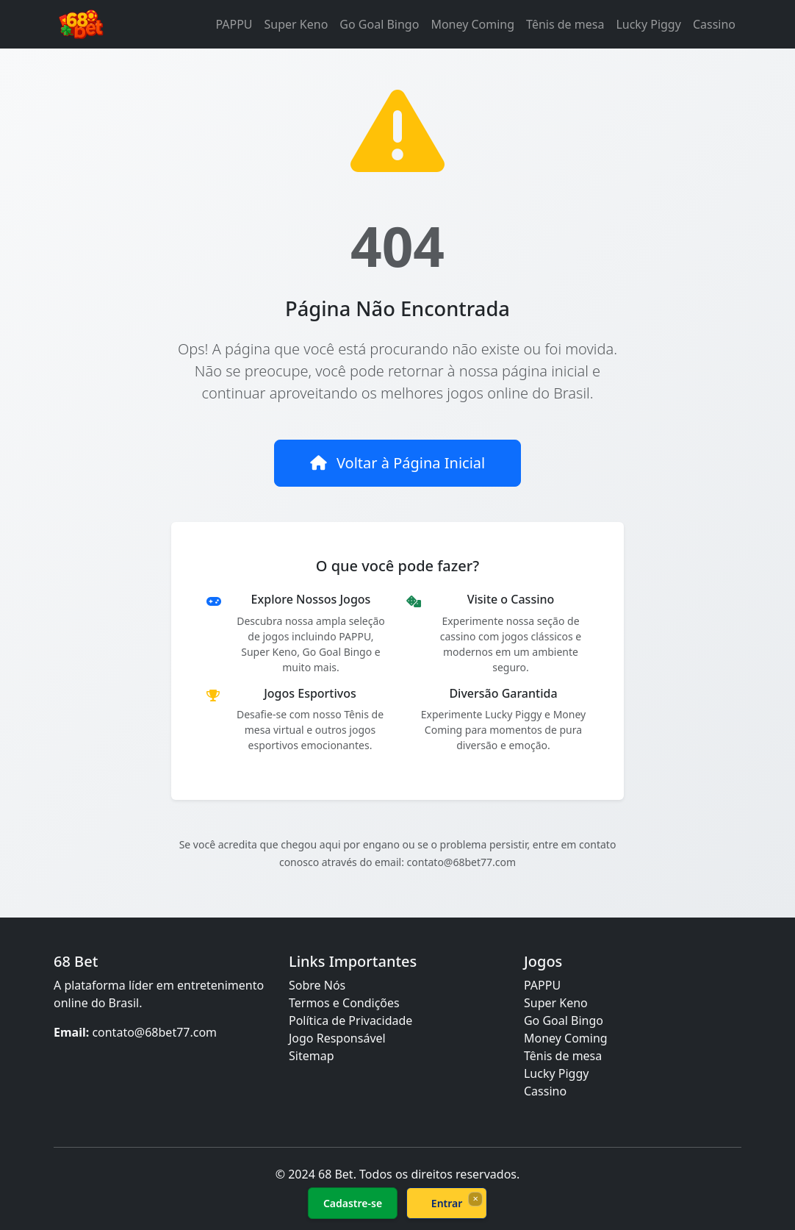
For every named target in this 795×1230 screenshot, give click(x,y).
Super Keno (296, 24)
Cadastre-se (352, 1203)
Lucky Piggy (648, 24)
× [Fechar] (475, 1198)
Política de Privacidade (350, 1020)
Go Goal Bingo (379, 24)
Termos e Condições (344, 1003)
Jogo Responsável (337, 1038)
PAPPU (233, 24)
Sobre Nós (317, 985)
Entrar (447, 1203)
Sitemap (311, 1056)
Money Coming (472, 24)
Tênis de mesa (565, 24)
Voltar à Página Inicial (397, 463)
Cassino (714, 24)
